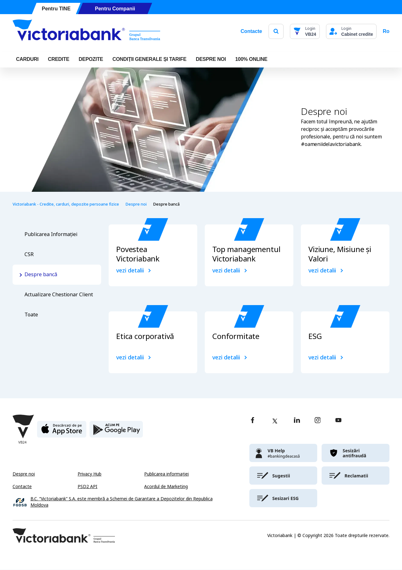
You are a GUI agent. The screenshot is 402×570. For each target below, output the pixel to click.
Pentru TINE (56, 8)
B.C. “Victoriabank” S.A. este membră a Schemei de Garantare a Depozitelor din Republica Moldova (121, 502)
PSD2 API (87, 486)
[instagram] (317, 421)
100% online (251, 59)
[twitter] (275, 421)
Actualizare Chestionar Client (58, 294)
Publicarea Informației (50, 234)
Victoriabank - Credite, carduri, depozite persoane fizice (66, 204)
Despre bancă (40, 274)
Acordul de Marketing (166, 486)
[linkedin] (297, 421)
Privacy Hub (89, 474)
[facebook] (252, 421)
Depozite (91, 59)
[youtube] (338, 421)
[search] (276, 31)
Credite (58, 59)
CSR (29, 254)
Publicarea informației (166, 474)
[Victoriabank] (86, 31)
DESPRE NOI (211, 59)
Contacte (251, 31)
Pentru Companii (115, 8)
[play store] (116, 432)
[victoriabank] (283, 453)
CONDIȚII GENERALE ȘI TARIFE (149, 59)
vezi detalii (130, 270)
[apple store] (61, 432)
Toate (31, 314)
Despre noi (136, 204)
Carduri (27, 59)
